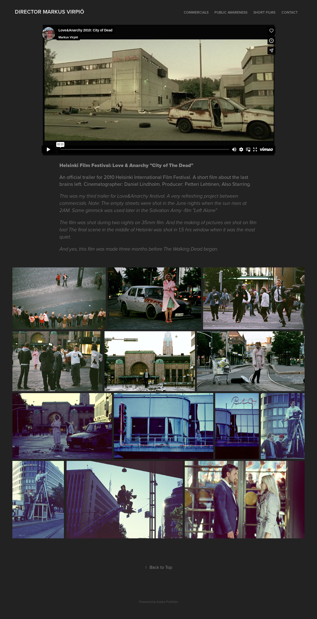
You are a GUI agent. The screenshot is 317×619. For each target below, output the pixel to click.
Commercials (196, 12)
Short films (264, 12)
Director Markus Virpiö (49, 12)
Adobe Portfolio (167, 601)
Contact (290, 12)
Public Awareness (230, 12)
